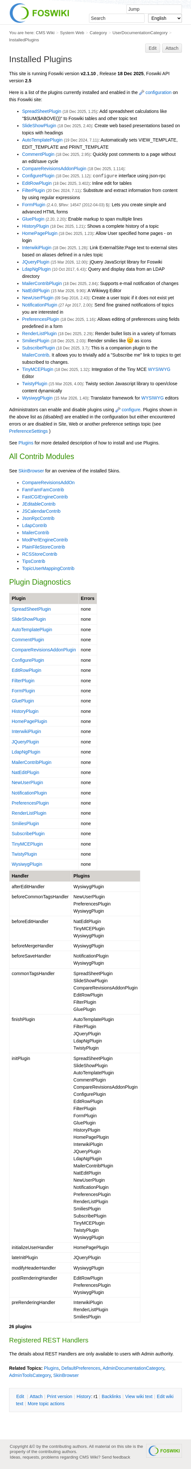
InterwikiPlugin (36, 247)
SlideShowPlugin (39, 125)
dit (20, 1396)
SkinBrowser (31, 470)
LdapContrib (34, 525)
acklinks (111, 1396)
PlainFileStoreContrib (43, 547)
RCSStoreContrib (39, 554)
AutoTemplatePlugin (42, 140)
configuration (155, 92)
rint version (59, 1396)
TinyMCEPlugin (37, 369)
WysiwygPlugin (37, 398)
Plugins (26, 442)
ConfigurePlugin (38, 175)
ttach (36, 1396)
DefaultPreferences (80, 1368)
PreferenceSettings (28, 431)
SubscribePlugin (38, 347)
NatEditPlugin (36, 290)
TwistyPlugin (34, 383)
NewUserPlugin (37, 297)
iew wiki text (139, 1396)
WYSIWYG (159, 369)
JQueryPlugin (35, 262)
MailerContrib (35, 355)
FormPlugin (33, 204)
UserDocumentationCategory (140, 32)
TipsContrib (33, 561)
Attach (172, 48)
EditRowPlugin (37, 183)
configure (127, 409)
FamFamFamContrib (43, 489)
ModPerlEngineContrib (45, 539)
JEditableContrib (39, 504)
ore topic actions (46, 1403)
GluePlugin (33, 219)
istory (84, 1396)
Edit (153, 48)
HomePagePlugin (39, 233)
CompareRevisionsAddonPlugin (54, 168)
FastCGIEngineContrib (45, 496)
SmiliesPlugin (35, 340)
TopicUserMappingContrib (48, 568)
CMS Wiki (45, 32)
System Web (72, 32)
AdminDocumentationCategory (133, 1368)
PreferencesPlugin (40, 319)
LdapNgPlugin (36, 269)
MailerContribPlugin (42, 283)
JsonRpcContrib (38, 518)
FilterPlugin (33, 190)
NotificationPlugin (39, 304)
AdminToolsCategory (30, 1375)
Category (98, 32)
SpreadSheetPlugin (41, 111)
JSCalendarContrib (41, 511)
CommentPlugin (38, 154)
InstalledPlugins (24, 39)
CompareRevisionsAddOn (48, 482)
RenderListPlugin (39, 333)
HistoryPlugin (35, 226)
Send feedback (116, 1457)
